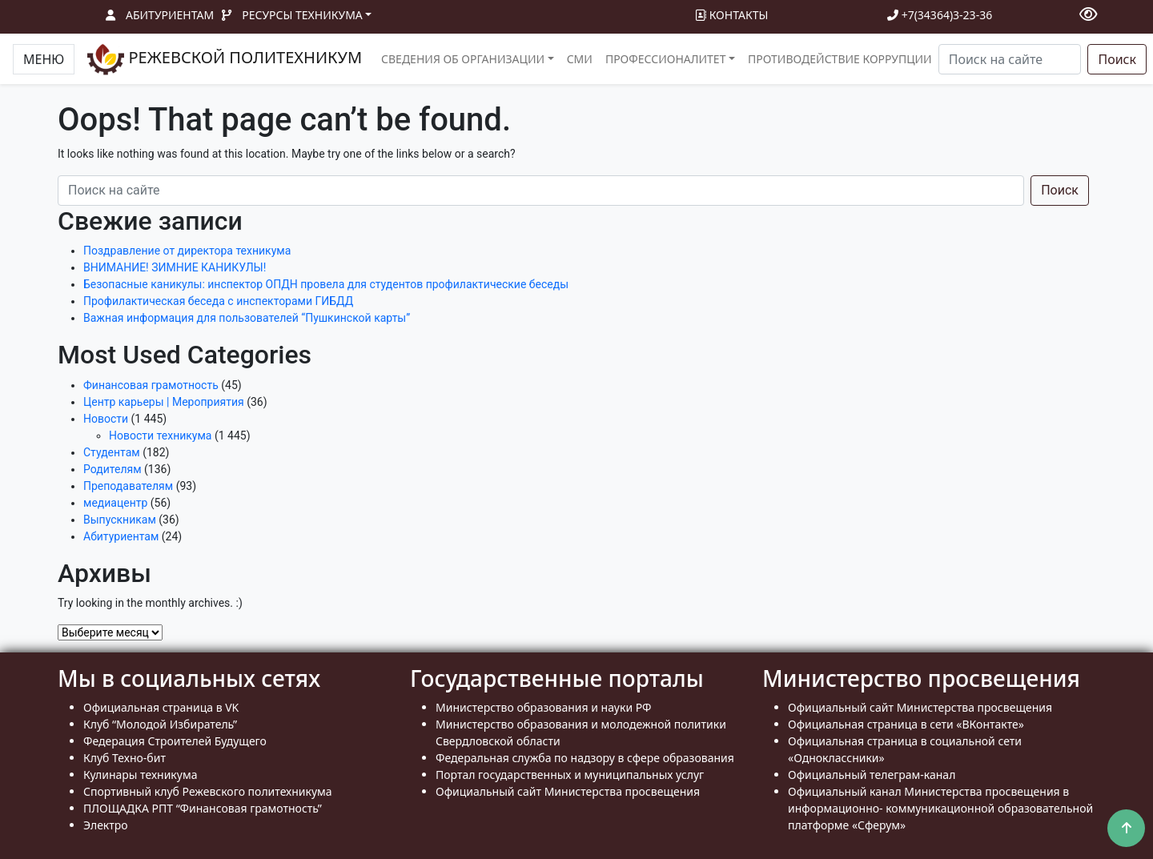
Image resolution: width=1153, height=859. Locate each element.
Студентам (111, 452)
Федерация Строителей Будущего (175, 741)
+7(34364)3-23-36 (939, 14)
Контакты (731, 14)
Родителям (112, 469)
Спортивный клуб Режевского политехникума (207, 791)
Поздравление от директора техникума (187, 250)
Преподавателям (128, 486)
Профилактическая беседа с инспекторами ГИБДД (218, 301)
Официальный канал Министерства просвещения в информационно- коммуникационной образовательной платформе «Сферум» (940, 808)
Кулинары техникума (140, 774)
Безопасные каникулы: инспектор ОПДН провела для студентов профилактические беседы (325, 284)
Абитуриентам (170, 14)
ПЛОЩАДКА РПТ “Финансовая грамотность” (202, 808)
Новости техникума (160, 435)
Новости (105, 418)
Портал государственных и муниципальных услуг (570, 774)
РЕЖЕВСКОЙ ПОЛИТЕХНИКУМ (224, 59)
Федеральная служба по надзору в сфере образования (585, 757)
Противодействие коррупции (840, 58)
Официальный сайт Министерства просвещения (568, 791)
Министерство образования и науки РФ (544, 707)
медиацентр (115, 502)
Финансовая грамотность (151, 385)
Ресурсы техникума (302, 14)
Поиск (1117, 59)
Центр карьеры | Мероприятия (163, 401)
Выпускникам (119, 519)
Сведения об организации (462, 58)
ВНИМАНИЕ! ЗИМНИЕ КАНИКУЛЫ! (174, 267)
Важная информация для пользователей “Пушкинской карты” (246, 317)
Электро (105, 825)
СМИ (580, 58)
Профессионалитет (665, 58)
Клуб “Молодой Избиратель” (160, 724)
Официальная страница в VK (161, 707)
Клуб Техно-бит (124, 757)
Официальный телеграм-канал (871, 774)
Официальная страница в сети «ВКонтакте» (906, 724)
